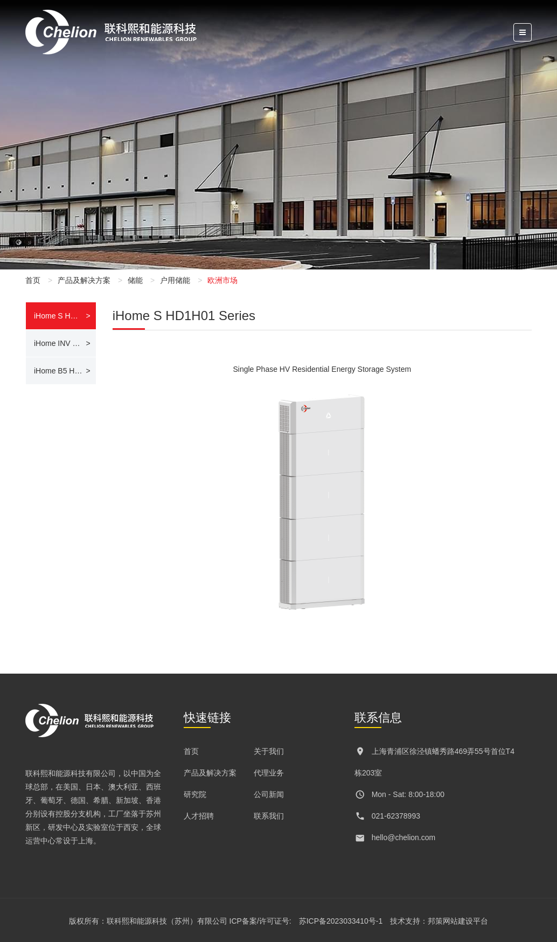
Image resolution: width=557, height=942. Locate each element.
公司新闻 (269, 794)
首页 (32, 280)
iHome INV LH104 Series (65, 343)
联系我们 (269, 816)
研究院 (195, 794)
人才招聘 (199, 816)
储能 (135, 280)
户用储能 (175, 280)
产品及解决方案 (84, 280)
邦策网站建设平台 (458, 921)
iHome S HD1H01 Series (65, 315)
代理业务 (269, 772)
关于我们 (269, 751)
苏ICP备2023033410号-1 (341, 921)
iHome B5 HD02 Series (65, 370)
